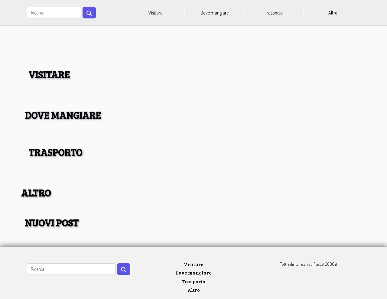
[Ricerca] (54, 12)
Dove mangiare (214, 13)
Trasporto (274, 13)
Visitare (155, 13)
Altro (332, 13)
